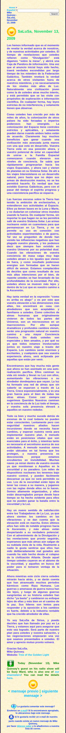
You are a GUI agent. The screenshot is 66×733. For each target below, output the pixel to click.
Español (11, 10)
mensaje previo (25, 691)
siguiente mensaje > (41, 693)
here (9, 678)
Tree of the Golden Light (34, 654)
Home (12, 7)
